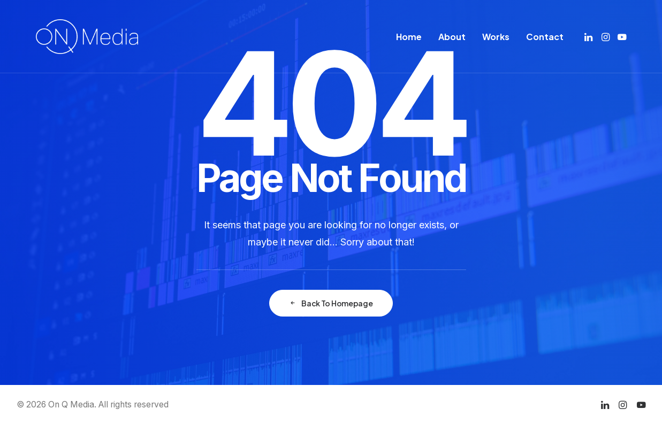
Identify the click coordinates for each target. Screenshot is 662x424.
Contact (545, 36)
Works (495, 36)
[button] (589, 36)
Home (409, 36)
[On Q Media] (87, 36)
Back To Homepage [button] (330, 303)
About (452, 36)
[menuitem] (409, 36)
